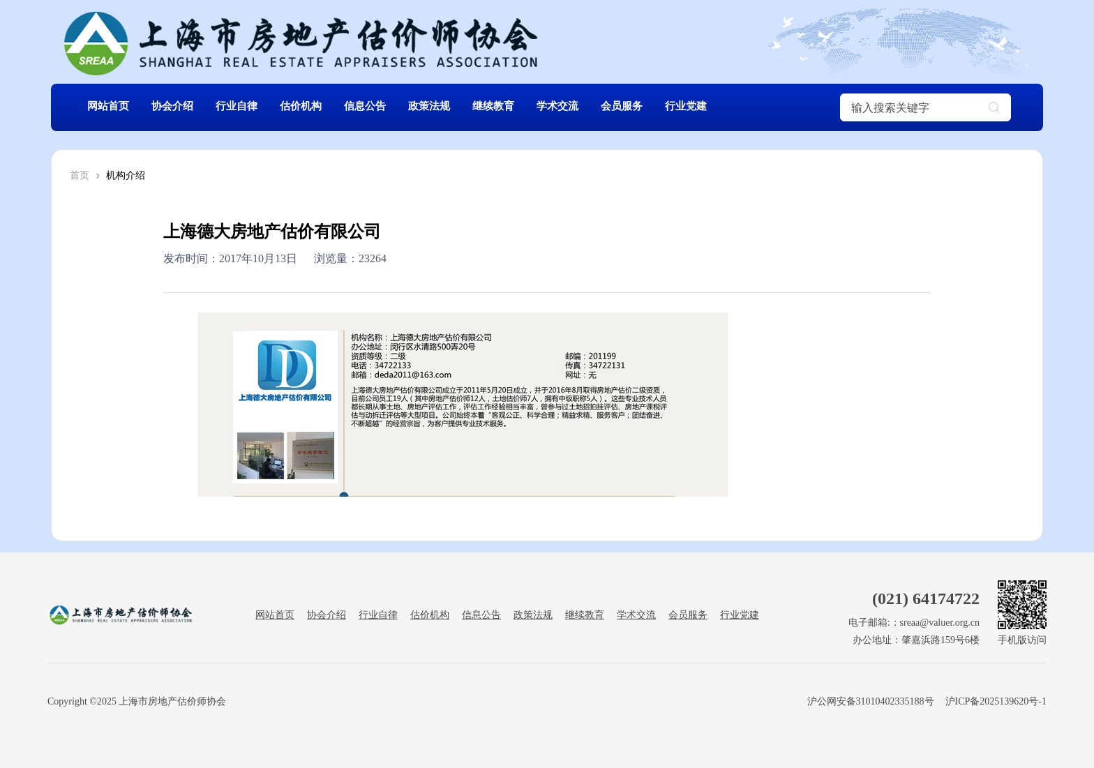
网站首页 (111, 107)
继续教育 (529, 107)
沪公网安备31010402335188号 (869, 701)
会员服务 (669, 107)
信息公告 (390, 107)
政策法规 (460, 107)
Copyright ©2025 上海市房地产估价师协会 (136, 701)
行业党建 (739, 107)
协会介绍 (180, 107)
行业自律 (250, 107)
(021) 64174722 (926, 598)
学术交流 (599, 107)
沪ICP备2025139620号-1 (996, 701)
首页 (79, 175)
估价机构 (320, 107)
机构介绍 (125, 175)
